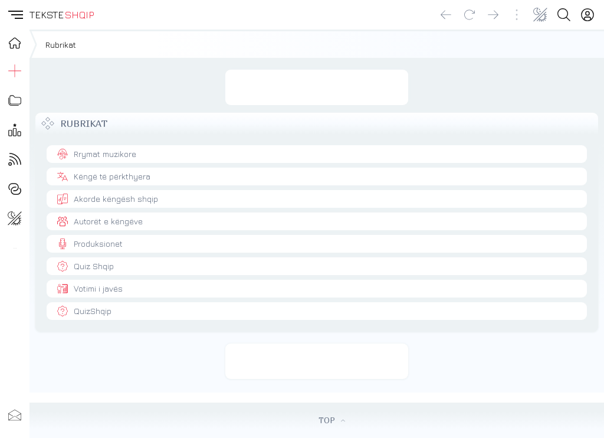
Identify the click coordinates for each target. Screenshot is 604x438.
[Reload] (469, 15)
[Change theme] (540, 15)
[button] (14, 15)
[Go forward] (493, 15)
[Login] (587, 15)
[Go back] (446, 15)
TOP (332, 420)
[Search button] (564, 15)
